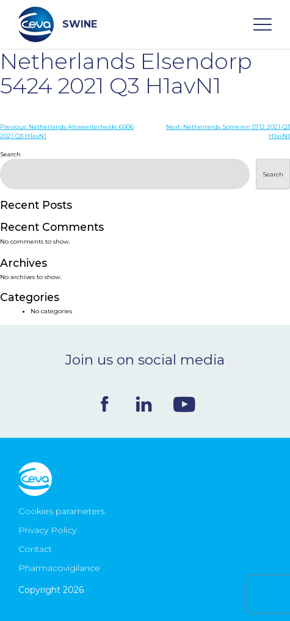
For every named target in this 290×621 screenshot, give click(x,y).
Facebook (104, 404)
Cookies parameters (61, 511)
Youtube (184, 404)
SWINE (57, 24)
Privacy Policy (47, 530)
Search (10, 154)
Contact (35, 548)
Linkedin (144, 404)
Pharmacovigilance (59, 567)
